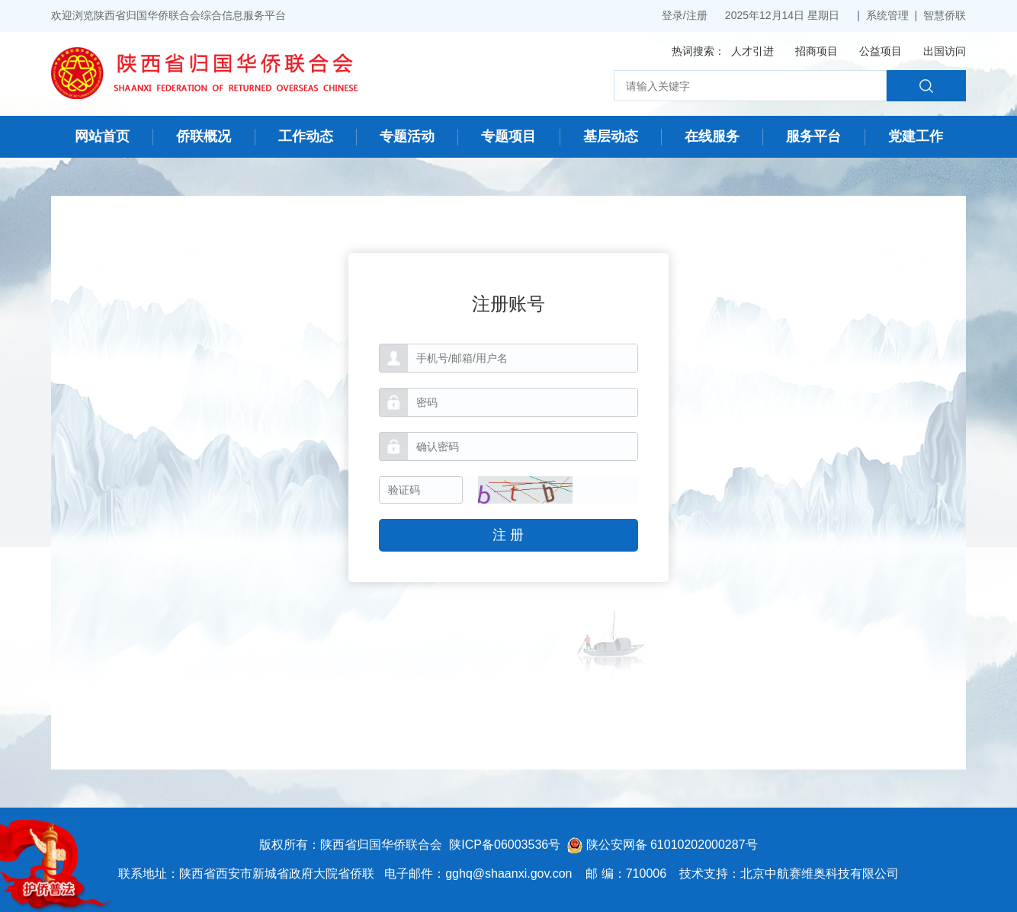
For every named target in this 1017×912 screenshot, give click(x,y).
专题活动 (407, 136)
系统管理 (887, 15)
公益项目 (880, 51)
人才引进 (752, 51)
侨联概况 (203, 136)
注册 (696, 15)
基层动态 (610, 136)
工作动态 (305, 136)
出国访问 (944, 51)
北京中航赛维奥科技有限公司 (819, 873)
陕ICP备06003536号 (504, 844)
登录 (672, 15)
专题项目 (508, 136)
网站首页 (102, 136)
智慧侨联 (944, 15)
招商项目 (816, 51)
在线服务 (712, 136)
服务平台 (813, 136)
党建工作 (915, 136)
